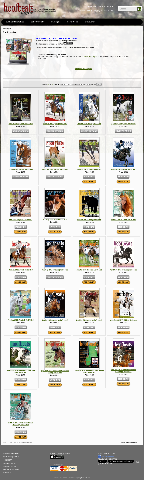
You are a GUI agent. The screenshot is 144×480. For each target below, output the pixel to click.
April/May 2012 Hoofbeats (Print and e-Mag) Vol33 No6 (55, 372)
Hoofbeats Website (9, 466)
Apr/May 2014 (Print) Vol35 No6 (55, 219)
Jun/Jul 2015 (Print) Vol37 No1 (89, 124)
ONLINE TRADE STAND (11, 469)
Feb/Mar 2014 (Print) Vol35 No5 (89, 220)
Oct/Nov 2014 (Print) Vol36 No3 (89, 169)
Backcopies (56, 22)
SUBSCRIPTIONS (38, 22)
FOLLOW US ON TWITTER (107, 459)
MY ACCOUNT (104, 7)
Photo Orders (72, 22)
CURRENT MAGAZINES (15, 22)
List (52, 84)
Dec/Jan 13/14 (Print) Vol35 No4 (123, 220)
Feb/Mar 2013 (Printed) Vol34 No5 (20, 320)
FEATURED (91, 7)
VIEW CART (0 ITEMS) (90, 11)
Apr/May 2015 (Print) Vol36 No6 (123, 124)
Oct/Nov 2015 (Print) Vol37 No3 (21, 124)
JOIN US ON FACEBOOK (106, 454)
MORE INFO (89, 177)
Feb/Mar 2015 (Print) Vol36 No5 (21, 169)
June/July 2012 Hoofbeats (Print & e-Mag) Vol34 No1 (20, 371)
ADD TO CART (89, 181)
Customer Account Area (11, 454)
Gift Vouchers (90, 22)
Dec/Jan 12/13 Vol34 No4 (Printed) (55, 320)
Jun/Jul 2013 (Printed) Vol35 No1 (89, 270)
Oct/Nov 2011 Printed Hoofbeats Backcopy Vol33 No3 (20, 424)
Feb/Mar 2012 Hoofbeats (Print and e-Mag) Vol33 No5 (89, 371)
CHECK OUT (108, 11)
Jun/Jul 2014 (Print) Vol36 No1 (20, 220)
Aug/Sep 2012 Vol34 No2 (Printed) (123, 320)
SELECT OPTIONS (21, 131)
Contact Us (7, 472)
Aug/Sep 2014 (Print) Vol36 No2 (123, 169)
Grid (48, 84)
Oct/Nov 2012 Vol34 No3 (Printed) (89, 320)
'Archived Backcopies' (90, 57)
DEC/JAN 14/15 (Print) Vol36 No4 (54, 169)
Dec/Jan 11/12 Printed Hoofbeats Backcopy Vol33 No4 (123, 371)
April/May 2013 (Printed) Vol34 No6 (123, 270)
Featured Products (9, 463)
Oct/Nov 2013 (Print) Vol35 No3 (21, 270)
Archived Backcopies (83, 69)
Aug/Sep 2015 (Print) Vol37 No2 (55, 124)
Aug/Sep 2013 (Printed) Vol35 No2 (55, 270)
